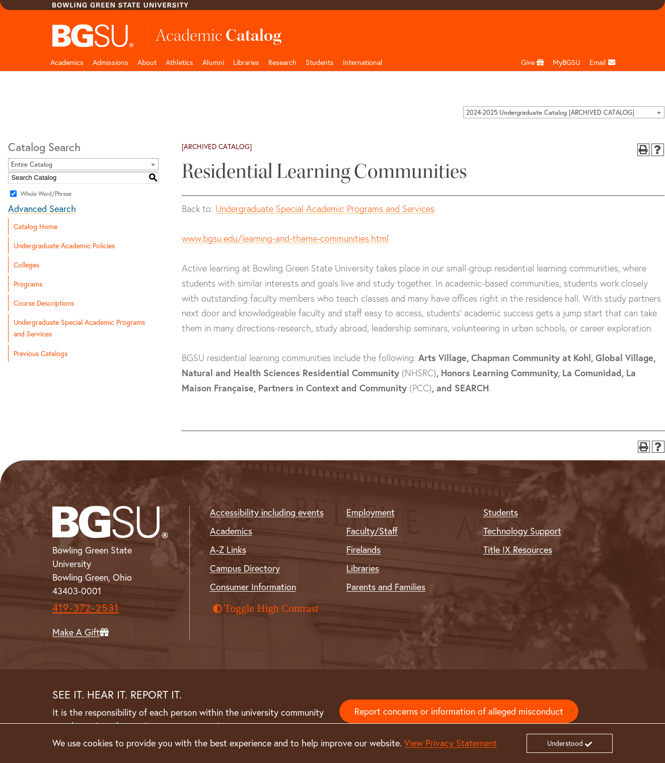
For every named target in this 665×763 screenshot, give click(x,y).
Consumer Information (253, 587)
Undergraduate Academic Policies (64, 245)
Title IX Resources (517, 549)
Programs (28, 284)
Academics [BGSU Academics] (231, 531)
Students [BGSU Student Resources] (500, 512)
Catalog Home (35, 226)
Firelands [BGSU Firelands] (363, 549)
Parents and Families (385, 587)
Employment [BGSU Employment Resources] (370, 512)
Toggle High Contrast (266, 608)
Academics (67, 62)
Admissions (110, 62)
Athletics (179, 62)
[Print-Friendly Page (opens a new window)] (643, 150)
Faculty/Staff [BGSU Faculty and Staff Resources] (372, 531)
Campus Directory (245, 568)
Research (282, 62)
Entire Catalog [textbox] (31, 164)
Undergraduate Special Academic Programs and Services (79, 327)
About (147, 62)
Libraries (246, 62)
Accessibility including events (267, 512)
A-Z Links (228, 549)
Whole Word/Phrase (46, 193)
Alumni (213, 62)
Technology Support (522, 531)
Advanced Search (42, 208)
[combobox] (563, 112)
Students (320, 62)
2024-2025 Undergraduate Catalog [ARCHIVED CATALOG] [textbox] (550, 112)
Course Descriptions (44, 303)
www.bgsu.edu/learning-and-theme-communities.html (285, 238)
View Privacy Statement (450, 743)
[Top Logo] (93, 35)
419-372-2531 (85, 607)
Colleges (26, 264)
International (363, 62)
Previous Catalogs (40, 353)
